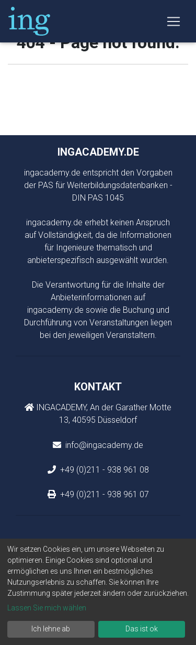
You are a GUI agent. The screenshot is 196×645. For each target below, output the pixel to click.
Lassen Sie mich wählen (46, 608)
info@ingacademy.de (103, 445)
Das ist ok (141, 629)
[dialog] (98, 592)
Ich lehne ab (50, 629)
